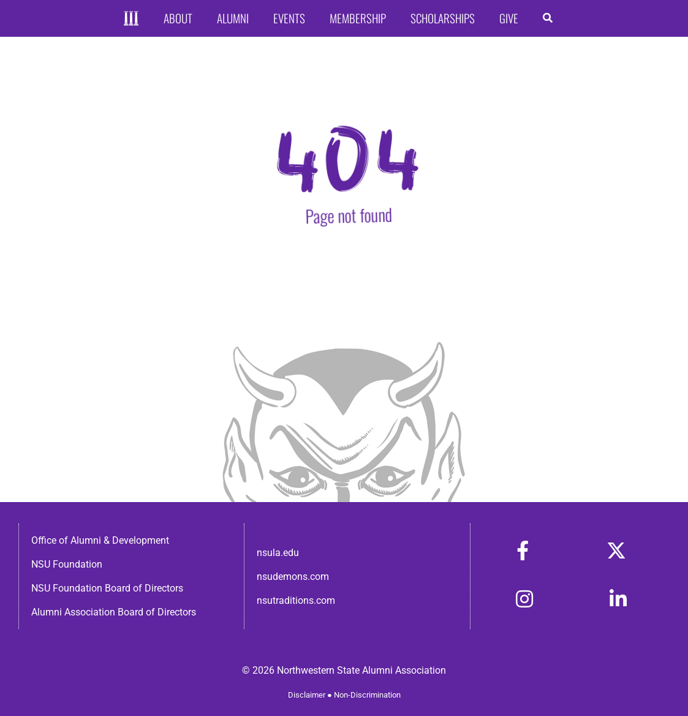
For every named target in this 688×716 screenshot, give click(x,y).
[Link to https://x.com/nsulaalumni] (616, 550)
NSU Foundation (66, 564)
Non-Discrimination (367, 694)
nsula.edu (278, 552)
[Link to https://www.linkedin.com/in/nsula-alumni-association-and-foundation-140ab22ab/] (618, 599)
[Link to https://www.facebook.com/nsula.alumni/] (522, 550)
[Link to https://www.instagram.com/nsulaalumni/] (524, 599)
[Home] (131, 18)
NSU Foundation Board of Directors (107, 588)
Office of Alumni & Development (100, 540)
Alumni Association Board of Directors (113, 612)
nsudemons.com (293, 576)
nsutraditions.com (296, 600)
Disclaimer (306, 694)
